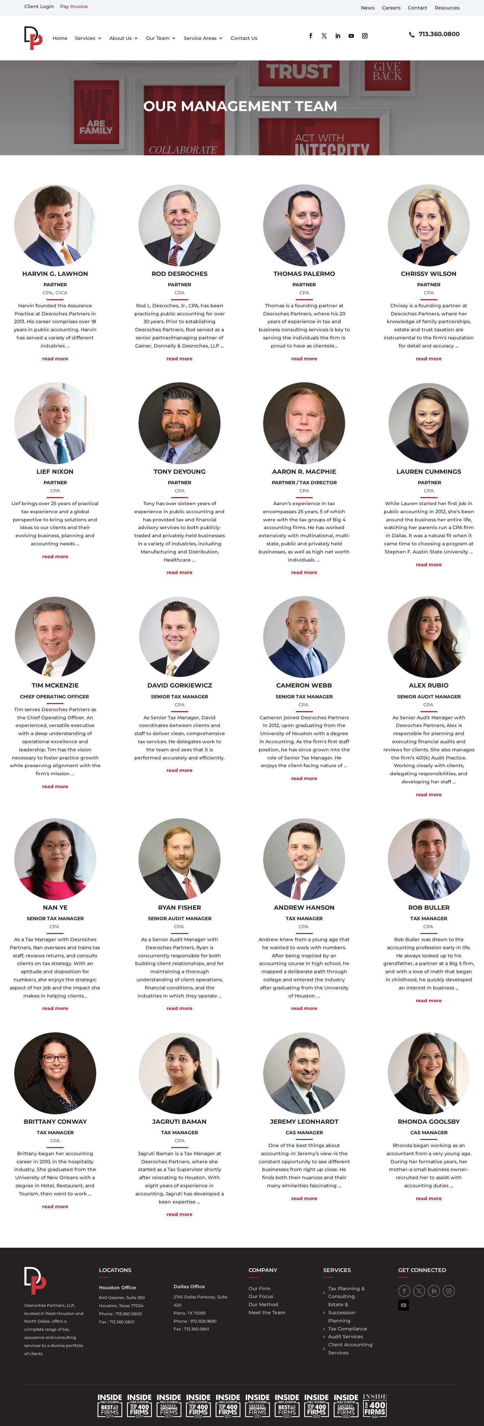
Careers (391, 8)
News (368, 8)
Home (60, 38)
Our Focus (261, 1296)
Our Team (158, 38)
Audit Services (345, 1336)
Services (85, 38)
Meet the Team (267, 1313)
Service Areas (200, 38)
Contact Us (244, 38)
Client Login (39, 6)
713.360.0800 (439, 34)
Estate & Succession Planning (341, 1312)
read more (55, 359)
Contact (417, 8)
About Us (120, 38)
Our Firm (260, 1289)
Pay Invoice (74, 6)
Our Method (263, 1304)
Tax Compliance (347, 1329)
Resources (447, 8)
